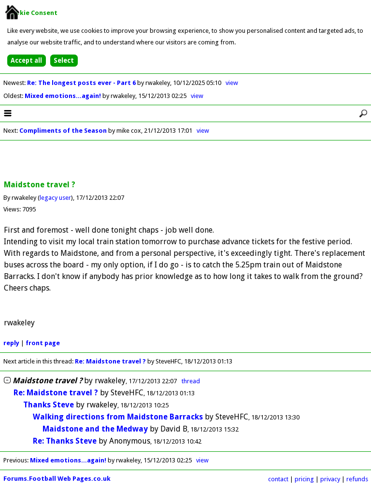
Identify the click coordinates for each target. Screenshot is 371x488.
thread (191, 381)
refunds (357, 479)
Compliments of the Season (63, 130)
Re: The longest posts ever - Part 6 (82, 82)
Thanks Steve (48, 404)
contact (278, 479)
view (232, 82)
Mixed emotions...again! (63, 95)
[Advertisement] (185, 160)
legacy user (55, 197)
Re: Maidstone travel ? (110, 361)
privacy (330, 479)
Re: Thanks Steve (65, 441)
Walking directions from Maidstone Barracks (118, 416)
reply (11, 343)
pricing (304, 479)
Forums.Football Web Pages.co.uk (57, 478)
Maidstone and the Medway (95, 428)
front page (43, 343)
